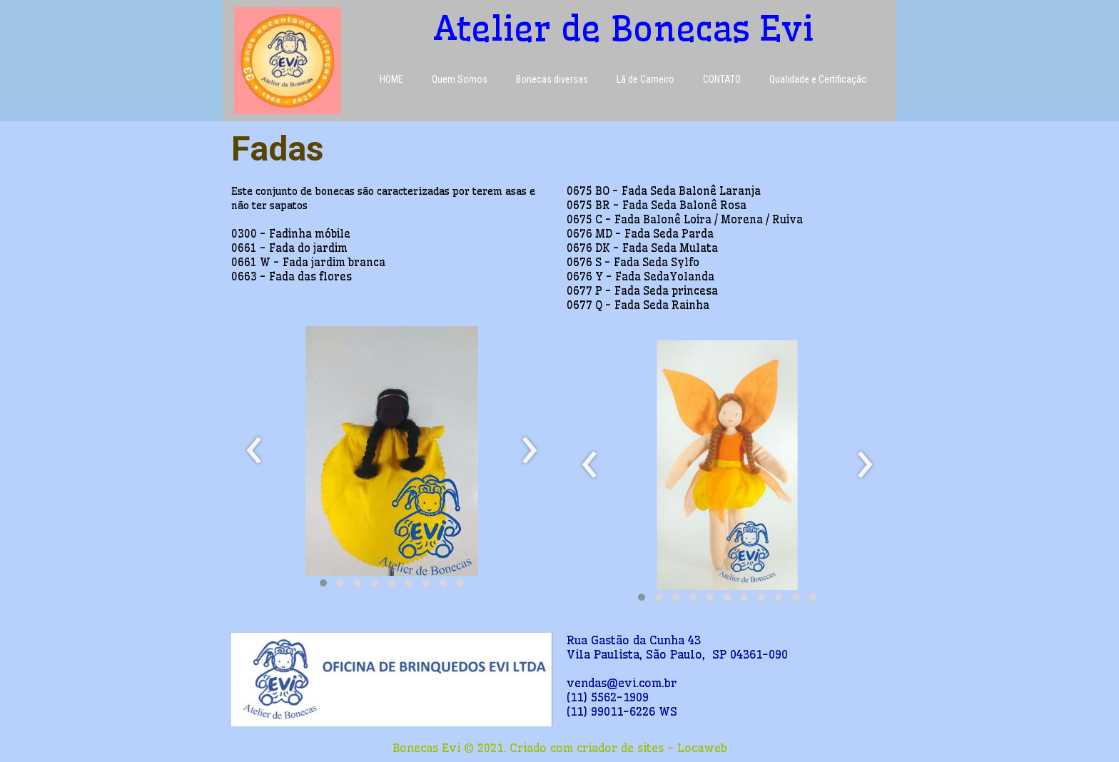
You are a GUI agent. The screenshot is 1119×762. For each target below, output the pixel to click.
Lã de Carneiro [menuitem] (645, 79)
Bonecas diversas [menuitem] (552, 79)
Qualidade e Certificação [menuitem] (818, 79)
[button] (323, 583)
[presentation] (254, 451)
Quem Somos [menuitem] (459, 79)
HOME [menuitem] (391, 79)
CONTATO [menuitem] (722, 79)
